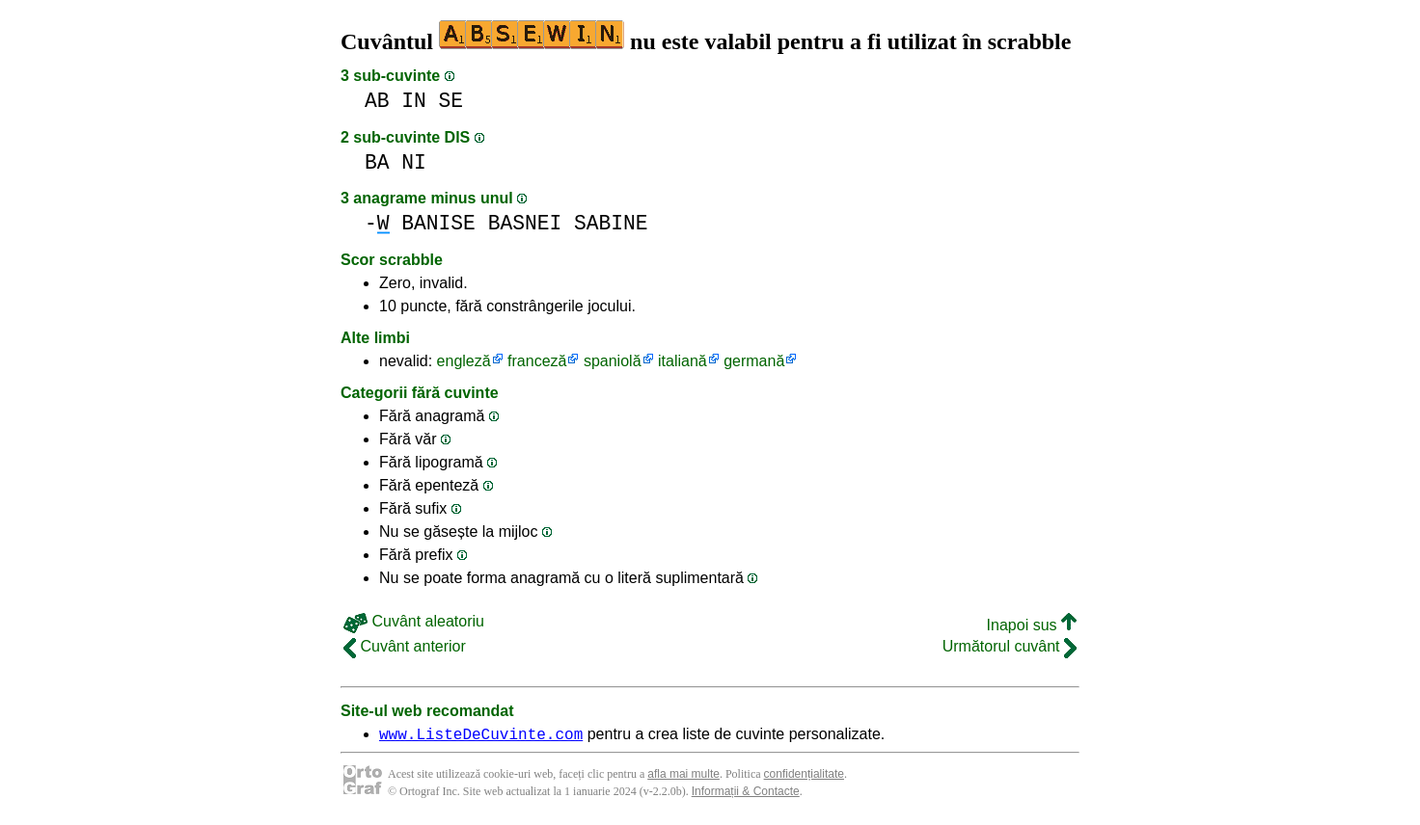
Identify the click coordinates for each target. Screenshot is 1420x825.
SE (451, 101)
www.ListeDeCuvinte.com (481, 736)
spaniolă (613, 361)
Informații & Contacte (746, 794)
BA (377, 162)
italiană (682, 361)
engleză (464, 361)
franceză (536, 361)
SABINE (611, 223)
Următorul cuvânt (1009, 646)
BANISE (438, 223)
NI (413, 162)
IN (413, 101)
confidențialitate (804, 777)
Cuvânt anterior (404, 646)
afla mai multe (683, 777)
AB (377, 101)
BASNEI (525, 223)
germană (754, 361)
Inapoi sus (1032, 625)
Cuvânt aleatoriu (413, 621)
